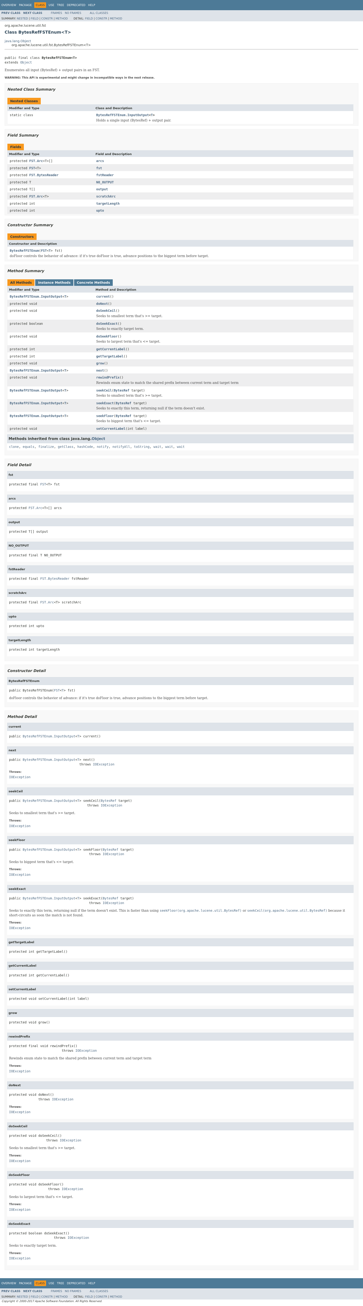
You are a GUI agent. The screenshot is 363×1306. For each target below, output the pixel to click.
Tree (60, 5)
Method (62, 18)
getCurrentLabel (110, 349)
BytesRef (121, 390)
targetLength (108, 203)
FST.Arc (36, 161)
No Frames (73, 13)
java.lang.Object (18, 41)
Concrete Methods (93, 282)
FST (32, 168)
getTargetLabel (110, 356)
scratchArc (106, 196)
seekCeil (104, 390)
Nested (22, 18)
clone (14, 447)
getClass (65, 447)
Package (25, 5)
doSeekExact (107, 323)
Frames (56, 13)
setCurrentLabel (110, 428)
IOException (103, 764)
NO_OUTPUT (105, 182)
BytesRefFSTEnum (24, 250)
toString (142, 447)
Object (26, 62)
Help (91, 5)
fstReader (105, 175)
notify (103, 447)
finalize (46, 447)
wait (157, 447)
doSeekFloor (107, 336)
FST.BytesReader (43, 175)
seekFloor (105, 416)
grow (100, 363)
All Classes (99, 13)
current (103, 296)
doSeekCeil (106, 310)
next (100, 370)
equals (28, 447)
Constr (47, 18)
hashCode (85, 447)
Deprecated (76, 5)
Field (34, 18)
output (102, 189)
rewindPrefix (108, 377)
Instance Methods (54, 282)
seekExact (105, 403)
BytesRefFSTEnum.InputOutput (122, 115)
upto (100, 210)
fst (99, 168)
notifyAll (121, 447)
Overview (8, 5)
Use (51, 5)
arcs (100, 161)
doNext (102, 304)
